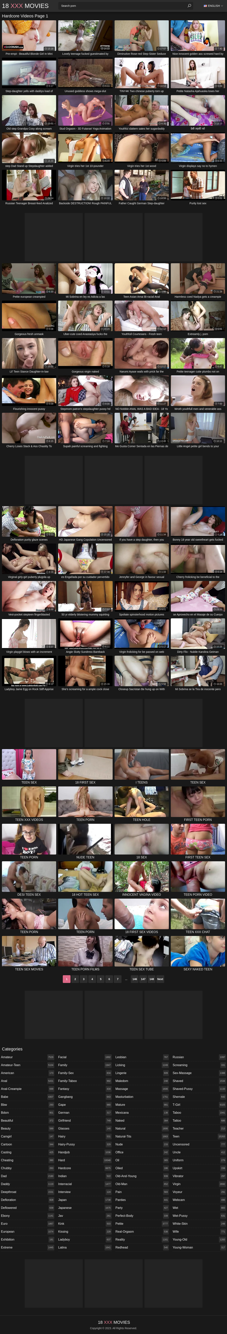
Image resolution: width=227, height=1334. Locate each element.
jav (84, 1216)
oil (142, 1160)
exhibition (27, 1240)
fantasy (84, 1089)
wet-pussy (199, 1216)
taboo (199, 1113)
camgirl (27, 1136)
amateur (27, 1057)
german (84, 1113)
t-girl (199, 1105)
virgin (199, 1184)
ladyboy (84, 1240)
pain (142, 1192)
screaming (199, 1065)
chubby (27, 1168)
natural (142, 1128)
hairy (84, 1136)
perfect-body (142, 1216)
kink (84, 1224)
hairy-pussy (84, 1144)
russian (199, 1057)
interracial (84, 1184)
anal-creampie (27, 1089)
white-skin (199, 1224)
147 (143, 979)
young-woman (199, 1247)
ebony (27, 1216)
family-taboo (84, 1081)
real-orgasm (142, 1232)
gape (84, 1105)
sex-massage (199, 1073)
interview (84, 1192)
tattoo (199, 1121)
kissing (84, 1232)
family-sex (84, 1073)
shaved (199, 1081)
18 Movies (25, 5)
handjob (84, 1152)
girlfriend (84, 1121)
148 (152, 979)
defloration (27, 1200)
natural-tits (142, 1136)
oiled (142, 1168)
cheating (27, 1160)
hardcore (84, 1168)
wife (199, 1232)
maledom (142, 1081)
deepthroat (27, 1192)
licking (142, 1065)
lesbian (142, 1057)
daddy (27, 1184)
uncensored (199, 1144)
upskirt (199, 1168)
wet (199, 1208)
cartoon (27, 1144)
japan (84, 1200)
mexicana (142, 1113)
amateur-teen (27, 1065)
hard (84, 1160)
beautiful (27, 1121)
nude (142, 1144)
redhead (142, 1247)
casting (27, 1152)
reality (142, 1240)
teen (199, 1136)
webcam (199, 1200)
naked (142, 1121)
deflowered (27, 1208)
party (142, 1208)
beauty (27, 1128)
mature (142, 1105)
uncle (199, 1152)
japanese (84, 1208)
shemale (199, 1097)
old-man (142, 1184)
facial (84, 1057)
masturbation (142, 1097)
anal (27, 1081)
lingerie (142, 1073)
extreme (27, 1247)
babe (27, 1097)
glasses (84, 1128)
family (84, 1065)
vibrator (199, 1176)
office (142, 1152)
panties (142, 1200)
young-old (199, 1240)
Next (160, 979)
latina (84, 1247)
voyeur (199, 1192)
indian (84, 1176)
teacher (199, 1128)
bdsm (27, 1113)
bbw (27, 1105)
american (27, 1073)
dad (27, 1176)
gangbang (84, 1097)
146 (135, 979)
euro (27, 1224)
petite (142, 1224)
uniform (199, 1160)
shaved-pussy (199, 1089)
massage (142, 1089)
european (27, 1232)
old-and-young (142, 1176)
